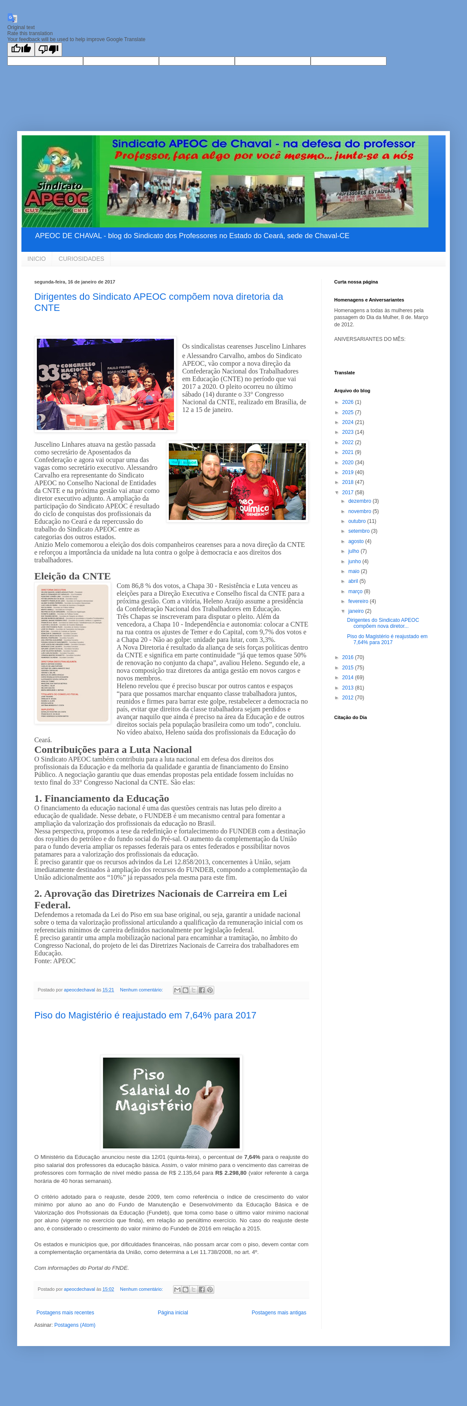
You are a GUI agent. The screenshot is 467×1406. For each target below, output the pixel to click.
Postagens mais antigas (279, 1313)
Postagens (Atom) (75, 1325)
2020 (348, 463)
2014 (348, 678)
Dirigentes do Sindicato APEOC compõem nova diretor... (383, 623)
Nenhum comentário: (142, 989)
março (356, 591)
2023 (348, 432)
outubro (357, 521)
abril (353, 581)
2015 (348, 668)
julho (354, 551)
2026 (348, 402)
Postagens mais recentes (65, 1313)
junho (355, 561)
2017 (348, 493)
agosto (356, 541)
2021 (348, 452)
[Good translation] (21, 49)
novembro (360, 511)
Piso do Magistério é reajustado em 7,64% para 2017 (145, 1015)
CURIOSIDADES (82, 258)
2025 (348, 412)
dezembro (360, 501)
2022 (348, 442)
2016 (348, 657)
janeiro (356, 611)
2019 (348, 472)
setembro (359, 531)
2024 (348, 422)
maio (354, 571)
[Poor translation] (48, 49)
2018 (348, 482)
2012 (348, 698)
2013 (348, 688)
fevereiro (359, 601)
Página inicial (173, 1313)
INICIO (36, 258)
